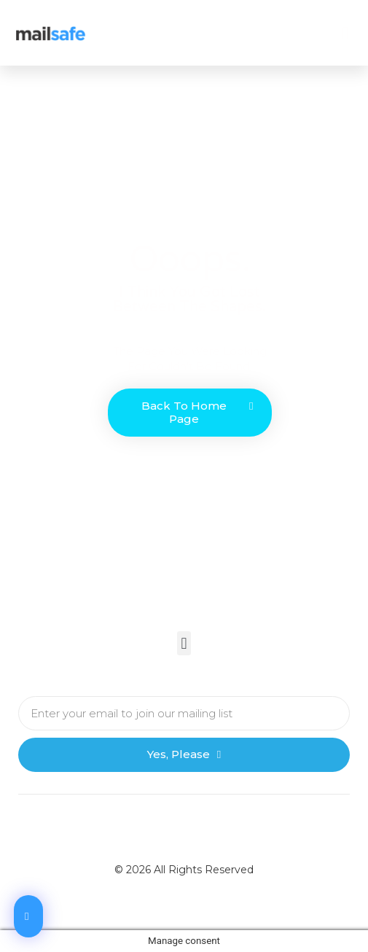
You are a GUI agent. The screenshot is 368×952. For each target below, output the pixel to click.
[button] (345, 33)
